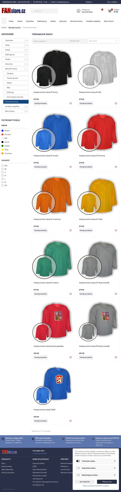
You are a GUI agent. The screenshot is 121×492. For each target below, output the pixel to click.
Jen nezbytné (85, 482)
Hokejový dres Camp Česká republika (48, 346)
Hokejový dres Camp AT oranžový (47, 219)
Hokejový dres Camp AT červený (92, 156)
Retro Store (109, 21)
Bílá (6, 138)
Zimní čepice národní (15, 97)
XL (5, 182)
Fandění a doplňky (93, 21)
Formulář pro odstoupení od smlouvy (45, 482)
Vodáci (53, 21)
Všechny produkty (8, 473)
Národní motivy (76, 21)
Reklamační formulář (40, 473)
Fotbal (19, 21)
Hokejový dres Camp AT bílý (90, 92)
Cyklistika (30, 21)
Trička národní (12, 78)
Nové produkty (7, 466)
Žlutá (6, 150)
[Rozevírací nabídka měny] (115, 2)
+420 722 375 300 (23, 2)
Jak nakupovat (38, 479)
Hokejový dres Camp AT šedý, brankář (94, 283)
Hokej (11, 21)
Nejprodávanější (7, 469)
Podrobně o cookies (40, 476)
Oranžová (8, 153)
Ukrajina (10, 73)
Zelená (7, 146)
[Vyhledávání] (44, 11)
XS (5, 169)
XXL (6, 185)
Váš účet (64, 459)
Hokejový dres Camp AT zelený (46, 283)
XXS (6, 166)
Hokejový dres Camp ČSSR (44, 410)
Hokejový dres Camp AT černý (46, 92)
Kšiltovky (10, 92)
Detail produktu (40, 103)
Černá (7, 142)
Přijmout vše (107, 482)
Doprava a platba (38, 463)
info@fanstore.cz (63, 2)
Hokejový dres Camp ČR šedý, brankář (94, 346)
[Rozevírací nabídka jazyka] (89, 2)
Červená (8, 135)
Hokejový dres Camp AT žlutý (90, 219)
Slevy (3, 463)
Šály (8, 87)
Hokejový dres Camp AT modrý (46, 156)
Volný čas (63, 21)
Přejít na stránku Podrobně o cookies (96, 486)
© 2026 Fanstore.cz (9, 489)
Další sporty (42, 21)
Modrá (7, 131)
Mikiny (9, 83)
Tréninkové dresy (11, 102)
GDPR (35, 466)
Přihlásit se (86, 10)
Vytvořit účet (87, 12)
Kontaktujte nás (38, 485)
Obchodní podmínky (40, 469)
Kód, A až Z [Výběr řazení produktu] (103, 41)
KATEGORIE (8, 34)
